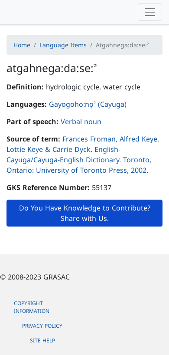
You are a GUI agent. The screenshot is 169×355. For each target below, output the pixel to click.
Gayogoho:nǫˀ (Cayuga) (88, 104)
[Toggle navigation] (150, 12)
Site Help (42, 340)
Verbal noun (81, 121)
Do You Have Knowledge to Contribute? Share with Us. (84, 213)
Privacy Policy (42, 325)
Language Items (63, 45)
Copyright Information (31, 307)
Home (21, 45)
